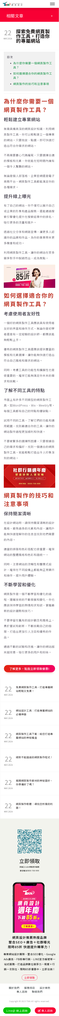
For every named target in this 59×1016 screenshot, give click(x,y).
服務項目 (29, 988)
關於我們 (14, 988)
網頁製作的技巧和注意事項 (31, 84)
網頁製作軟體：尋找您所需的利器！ (34, 806)
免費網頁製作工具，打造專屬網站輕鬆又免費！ (34, 689)
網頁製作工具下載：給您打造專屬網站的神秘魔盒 (34, 735)
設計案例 (45, 988)
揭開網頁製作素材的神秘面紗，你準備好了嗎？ (34, 782)
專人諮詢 (22, 991)
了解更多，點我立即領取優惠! (29, 669)
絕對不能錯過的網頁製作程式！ (34, 757)
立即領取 (29, 860)
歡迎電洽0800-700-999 (29, 870)
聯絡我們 (37, 991)
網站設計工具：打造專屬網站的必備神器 (34, 712)
